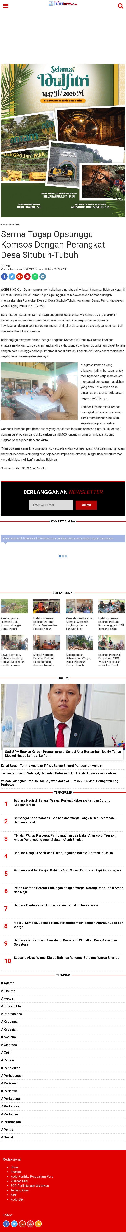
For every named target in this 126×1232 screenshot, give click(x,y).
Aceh (11, 225)
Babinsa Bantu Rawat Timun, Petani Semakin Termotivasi (56, 905)
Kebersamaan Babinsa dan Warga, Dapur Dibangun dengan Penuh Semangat (78, 661)
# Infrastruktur (11, 1006)
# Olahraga (9, 1045)
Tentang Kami (20, 1190)
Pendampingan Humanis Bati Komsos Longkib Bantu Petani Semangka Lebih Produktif (11, 627)
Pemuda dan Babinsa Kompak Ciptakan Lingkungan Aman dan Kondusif (79, 623)
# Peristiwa (9, 1091)
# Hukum (7, 998)
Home (4, 225)
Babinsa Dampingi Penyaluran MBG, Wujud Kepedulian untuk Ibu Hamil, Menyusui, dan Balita (111, 661)
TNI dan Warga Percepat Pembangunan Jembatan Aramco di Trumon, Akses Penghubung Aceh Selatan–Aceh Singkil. (65, 837)
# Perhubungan (12, 1076)
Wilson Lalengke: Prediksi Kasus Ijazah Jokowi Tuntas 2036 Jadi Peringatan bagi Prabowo (60, 782)
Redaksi (16, 1172)
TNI (17, 225)
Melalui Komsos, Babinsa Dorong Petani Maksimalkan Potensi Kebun (45, 623)
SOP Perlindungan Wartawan (30, 1185)
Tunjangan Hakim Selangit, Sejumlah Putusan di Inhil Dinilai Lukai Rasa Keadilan (58, 773)
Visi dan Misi (19, 1181)
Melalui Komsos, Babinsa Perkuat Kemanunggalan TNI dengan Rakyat (111, 623)
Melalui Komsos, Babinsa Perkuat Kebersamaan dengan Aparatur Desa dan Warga (43, 661)
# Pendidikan (10, 1068)
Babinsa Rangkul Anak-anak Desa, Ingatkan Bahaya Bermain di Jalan (63, 853)
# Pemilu (7, 1060)
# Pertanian (9, 1114)
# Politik (7, 1129)
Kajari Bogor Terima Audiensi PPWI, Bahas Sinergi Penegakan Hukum (51, 765)
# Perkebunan (11, 1099)
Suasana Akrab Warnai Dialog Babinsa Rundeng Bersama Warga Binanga (66, 958)
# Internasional (12, 1014)
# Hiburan (8, 991)
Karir (14, 1195)
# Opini (6, 1052)
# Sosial (7, 1137)
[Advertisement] (63, 35)
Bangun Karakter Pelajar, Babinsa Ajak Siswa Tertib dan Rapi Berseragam (67, 870)
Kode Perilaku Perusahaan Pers (32, 1176)
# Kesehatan (10, 1021)
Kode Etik (17, 1199)
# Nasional (8, 1037)
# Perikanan (9, 1083)
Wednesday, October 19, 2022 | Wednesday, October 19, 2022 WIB (34, 269)
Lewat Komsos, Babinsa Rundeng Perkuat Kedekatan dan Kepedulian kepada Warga (13, 661)
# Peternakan (11, 1122)
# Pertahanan (11, 1106)
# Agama (7, 983)
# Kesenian (9, 1029)
